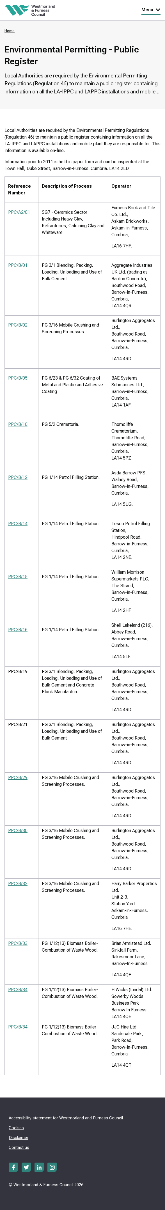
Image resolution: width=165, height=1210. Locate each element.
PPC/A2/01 (19, 212)
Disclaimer (18, 1137)
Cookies (16, 1127)
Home (9, 31)
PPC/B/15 (17, 576)
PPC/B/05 (17, 378)
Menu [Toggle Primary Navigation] (151, 9)
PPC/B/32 (17, 883)
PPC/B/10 (17, 424)
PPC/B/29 (17, 777)
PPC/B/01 (17, 265)
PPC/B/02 (17, 325)
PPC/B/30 (17, 830)
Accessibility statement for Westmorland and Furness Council (66, 1118)
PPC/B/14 (17, 523)
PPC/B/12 (17, 477)
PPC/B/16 (17, 629)
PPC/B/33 (17, 943)
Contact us (19, 1147)
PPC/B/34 (17, 989)
